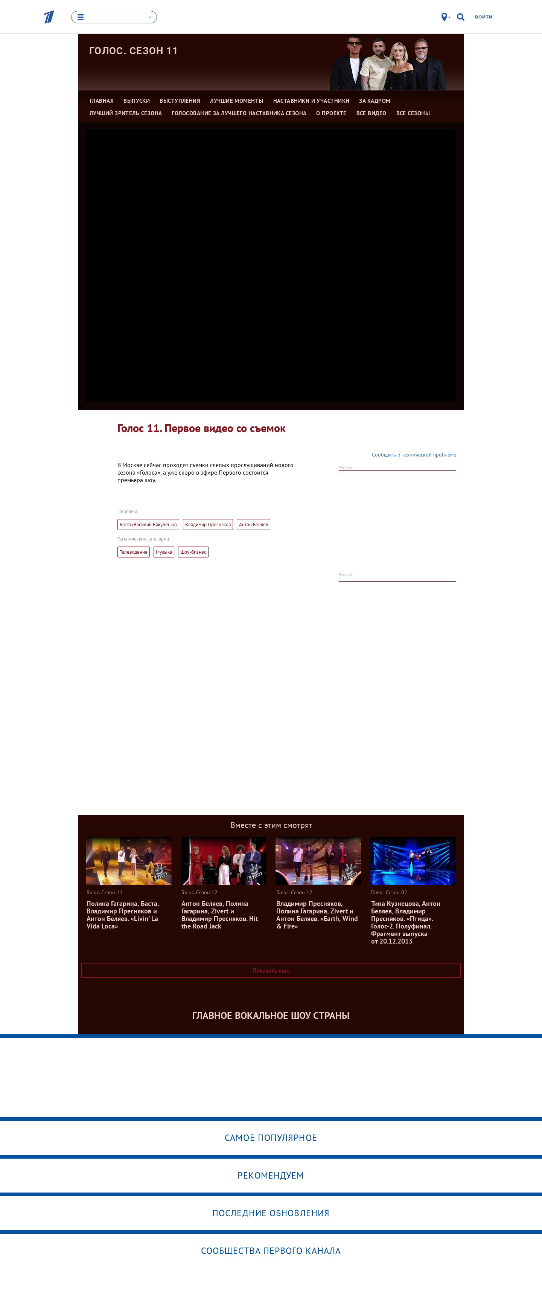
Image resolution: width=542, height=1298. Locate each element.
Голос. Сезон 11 (134, 51)
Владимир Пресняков (208, 524)
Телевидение (134, 552)
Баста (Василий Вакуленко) (148, 524)
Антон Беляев (253, 524)
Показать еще (271, 970)
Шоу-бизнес (193, 552)
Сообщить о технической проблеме (414, 454)
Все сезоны (413, 113)
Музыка (164, 552)
